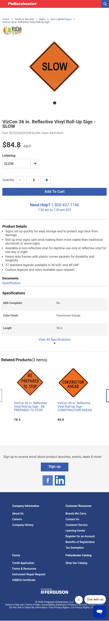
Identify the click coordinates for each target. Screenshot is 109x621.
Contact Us (72, 519)
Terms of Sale (32, 604)
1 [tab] (55, 103)
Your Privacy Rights (59, 607)
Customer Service (77, 524)
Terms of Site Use (14, 604)
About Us (18, 513)
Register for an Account (80, 536)
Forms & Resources (24, 568)
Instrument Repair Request (28, 574)
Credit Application (23, 563)
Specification (11, 283)
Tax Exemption (75, 547)
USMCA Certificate (23, 580)
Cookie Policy (96, 604)
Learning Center (75, 530)
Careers (17, 519)
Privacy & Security (77, 604)
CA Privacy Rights (80, 607)
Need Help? (40, 205)
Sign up (54, 466)
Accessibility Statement (54, 604)
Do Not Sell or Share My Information (28, 607)
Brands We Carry (76, 513)
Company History (23, 524)
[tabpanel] (54, 66)
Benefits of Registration (80, 542)
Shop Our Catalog (76, 563)
